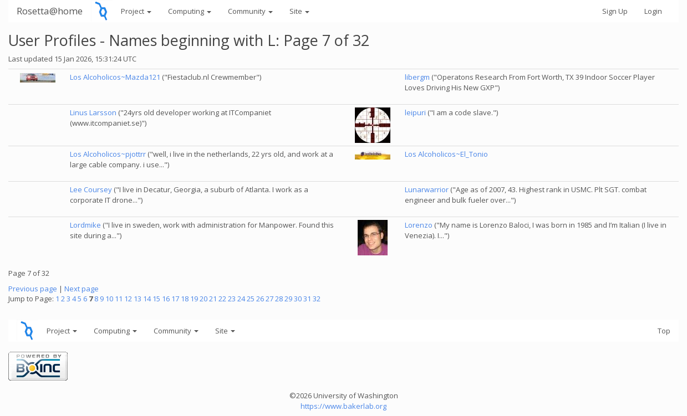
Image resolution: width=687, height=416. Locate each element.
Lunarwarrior (427, 189)
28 (279, 299)
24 (241, 299)
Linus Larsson (93, 112)
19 (194, 299)
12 (128, 299)
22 (222, 299)
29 (288, 299)
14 (147, 299)
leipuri (415, 112)
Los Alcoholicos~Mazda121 (115, 77)
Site (299, 11)
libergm (417, 77)
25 (251, 299)
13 (137, 299)
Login (653, 11)
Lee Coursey (91, 189)
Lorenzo (418, 225)
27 (269, 299)
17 (175, 299)
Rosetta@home (50, 10)
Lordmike (85, 225)
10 (109, 299)
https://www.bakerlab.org (343, 406)
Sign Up (615, 11)
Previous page (32, 289)
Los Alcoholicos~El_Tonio (446, 154)
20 (203, 299)
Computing (189, 11)
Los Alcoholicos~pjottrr (108, 154)
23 (232, 299)
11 (119, 299)
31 (307, 299)
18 (185, 299)
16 (166, 299)
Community (250, 11)
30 (298, 299)
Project (136, 11)
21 (213, 299)
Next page (81, 289)
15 (156, 299)
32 (316, 299)
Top (664, 331)
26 (260, 299)
